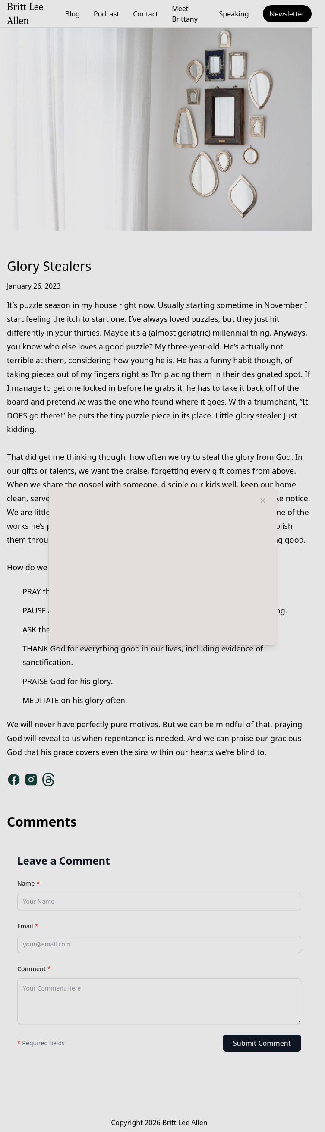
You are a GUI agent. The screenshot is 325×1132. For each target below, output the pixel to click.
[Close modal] (263, 500)
